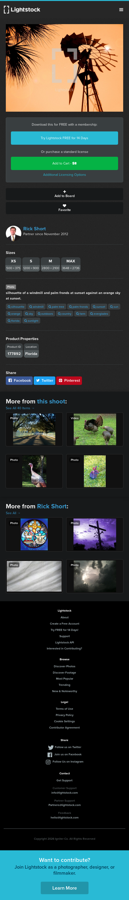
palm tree (56, 307)
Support (64, 636)
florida (13, 321)
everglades (99, 314)
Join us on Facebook (67, 754)
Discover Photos (64, 666)
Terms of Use (64, 709)
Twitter (45, 380)
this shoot (51, 401)
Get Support (64, 780)
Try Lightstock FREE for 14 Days (64, 138)
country (64, 314)
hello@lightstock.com (65, 817)
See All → (13, 513)
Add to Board (64, 194)
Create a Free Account (64, 623)
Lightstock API (64, 642)
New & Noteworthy (64, 691)
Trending (64, 685)
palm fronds (78, 307)
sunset (99, 307)
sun (114, 307)
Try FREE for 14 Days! (64, 630)
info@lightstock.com (64, 793)
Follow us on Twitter (68, 747)
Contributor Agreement (64, 727)
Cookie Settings (64, 721)
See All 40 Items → (20, 408)
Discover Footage (64, 672)
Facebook (19, 380)
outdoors (45, 314)
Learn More (64, 887)
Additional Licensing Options (64, 174)
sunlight (31, 321)
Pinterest (69, 380)
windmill (36, 307)
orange (14, 314)
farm (80, 314)
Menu (121, 10)
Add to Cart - (64, 163)
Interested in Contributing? (64, 648)
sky (29, 314)
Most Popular (64, 678)
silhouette (16, 307)
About (65, 617)
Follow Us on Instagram (68, 761)
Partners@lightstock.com (64, 805)
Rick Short (34, 228)
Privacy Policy (64, 715)
